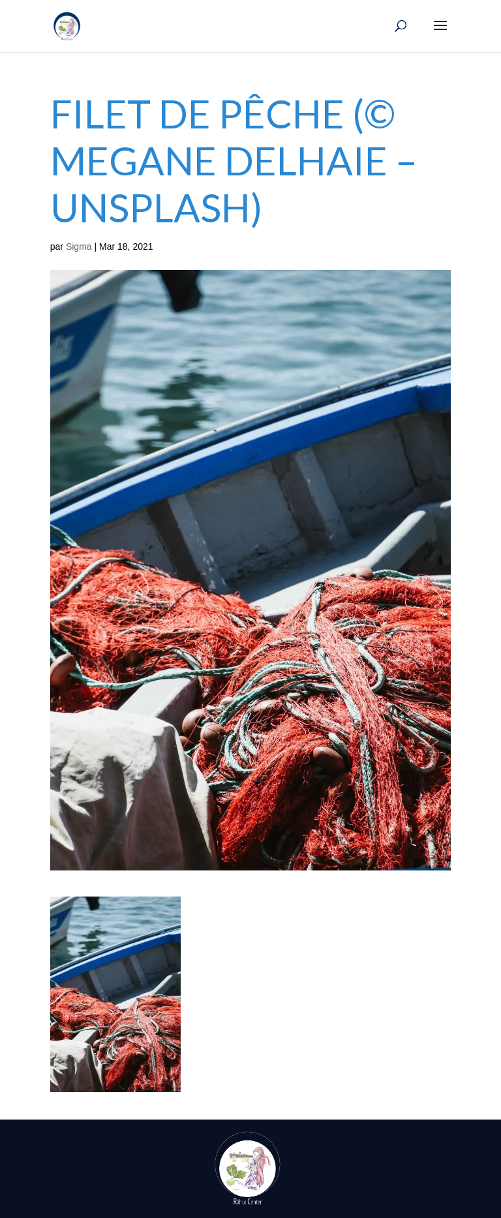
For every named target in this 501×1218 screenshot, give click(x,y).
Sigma (79, 246)
